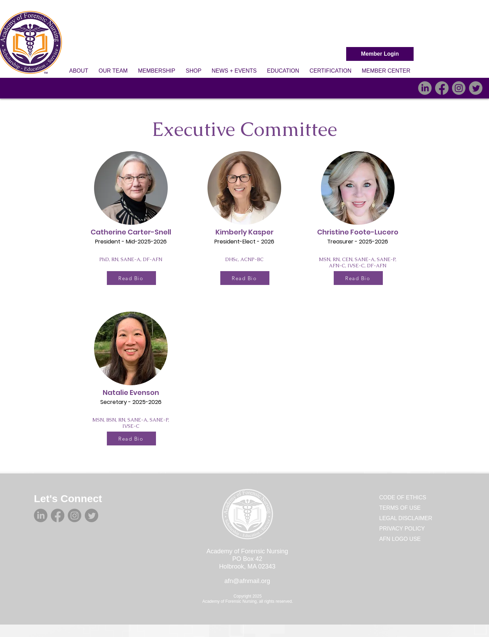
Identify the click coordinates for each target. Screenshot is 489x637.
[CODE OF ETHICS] (404, 497)
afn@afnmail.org (247, 581)
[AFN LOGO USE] (404, 539)
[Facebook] (442, 88)
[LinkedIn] (425, 88)
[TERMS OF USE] (404, 508)
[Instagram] (458, 88)
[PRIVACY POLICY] (404, 529)
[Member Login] (380, 54)
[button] (78, 71)
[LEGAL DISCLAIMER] (407, 518)
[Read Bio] (131, 278)
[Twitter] (475, 88)
